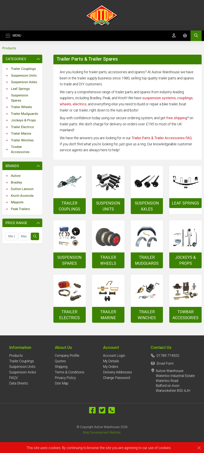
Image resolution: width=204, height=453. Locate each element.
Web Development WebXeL (102, 432)
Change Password (116, 378)
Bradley (14, 182)
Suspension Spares (17, 97)
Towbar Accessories (18, 149)
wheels (65, 104)
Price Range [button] (23, 223)
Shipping (61, 367)
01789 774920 (168, 356)
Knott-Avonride (20, 196)
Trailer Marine (18, 133)
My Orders (110, 367)
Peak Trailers (18, 209)
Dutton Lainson (20, 189)
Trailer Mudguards (22, 114)
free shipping (176, 118)
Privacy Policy (65, 378)
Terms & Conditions (69, 372)
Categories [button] (23, 59)
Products (9, 48)
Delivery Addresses (117, 372)
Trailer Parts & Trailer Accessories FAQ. (162, 138)
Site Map (61, 383)
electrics (80, 104)
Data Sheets (18, 383)
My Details (111, 361)
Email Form (165, 363)
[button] (22, 347)
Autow (13, 176)
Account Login (114, 356)
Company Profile (67, 356)
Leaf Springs (18, 89)
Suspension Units (21, 75)
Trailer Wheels (19, 107)
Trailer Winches (20, 140)
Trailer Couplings (21, 69)
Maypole (14, 202)
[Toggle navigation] (13, 36)
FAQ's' (13, 378)
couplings (185, 98)
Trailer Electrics (20, 127)
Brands (23, 166)
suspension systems (159, 98)
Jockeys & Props (21, 120)
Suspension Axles (21, 82)
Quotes (60, 361)
